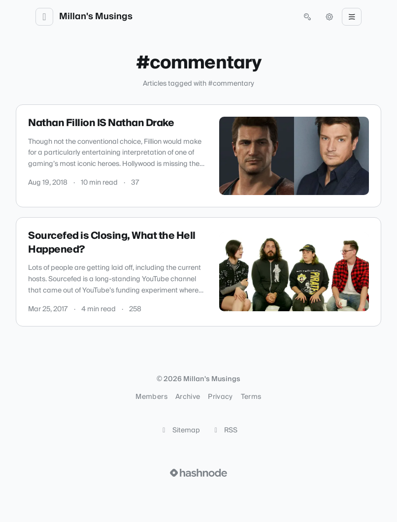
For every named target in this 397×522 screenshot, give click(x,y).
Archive (187, 397)
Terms (251, 397)
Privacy (220, 397)
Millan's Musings (95, 17)
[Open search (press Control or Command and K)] (307, 17)
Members (151, 397)
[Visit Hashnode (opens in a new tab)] (198, 473)
